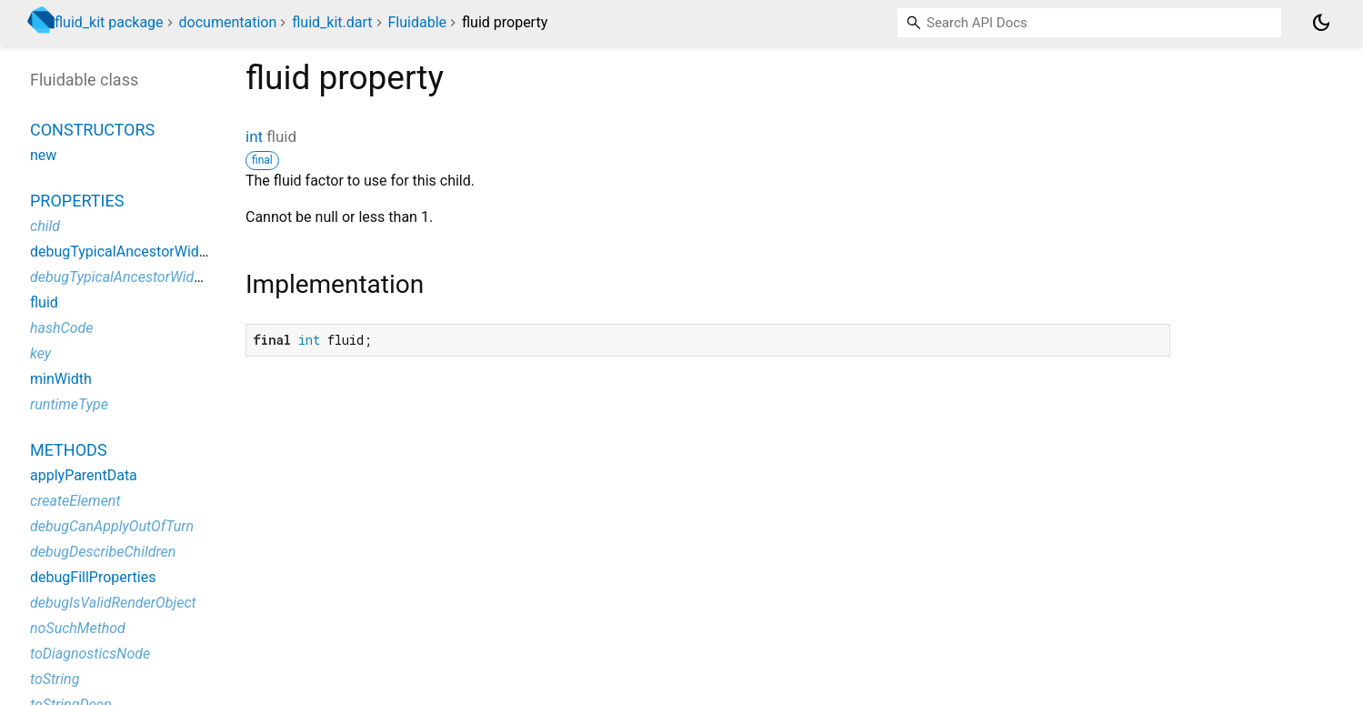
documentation (228, 22)
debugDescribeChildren (102, 551)
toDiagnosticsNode (90, 653)
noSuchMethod (77, 628)
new (43, 155)
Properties (77, 200)
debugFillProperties (92, 577)
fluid (44, 302)
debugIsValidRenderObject (113, 602)
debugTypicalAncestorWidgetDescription (158, 277)
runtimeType (69, 404)
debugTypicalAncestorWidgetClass (143, 251)
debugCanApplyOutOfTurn (112, 526)
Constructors (92, 129)
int (254, 136)
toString (54, 679)
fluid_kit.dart (332, 22)
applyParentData (83, 475)
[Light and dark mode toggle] (1321, 22)
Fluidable (416, 22)
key (40, 353)
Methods (68, 449)
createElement (75, 500)
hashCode (61, 328)
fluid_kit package (109, 22)
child (45, 226)
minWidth (61, 379)
